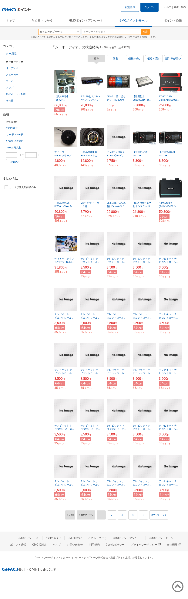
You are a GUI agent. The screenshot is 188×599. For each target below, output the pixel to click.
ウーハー (11, 81)
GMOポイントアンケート (86, 20)
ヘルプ (167, 7)
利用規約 (94, 544)
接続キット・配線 (16, 94)
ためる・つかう (42, 20)
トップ (10, 20)
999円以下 (12, 128)
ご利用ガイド (53, 538)
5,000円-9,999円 (15, 141)
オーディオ (12, 68)
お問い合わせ (75, 544)
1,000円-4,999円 (15, 134)
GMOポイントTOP (28, 538)
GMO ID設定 (180, 7)
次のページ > (158, 514)
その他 (9, 100)
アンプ (9, 87)
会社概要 (174, 544)
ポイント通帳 (173, 20)
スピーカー (12, 74)
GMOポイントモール (133, 20)
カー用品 (11, 53)
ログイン (149, 7)
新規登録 (130, 7)
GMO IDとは (75, 538)
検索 (145, 31)
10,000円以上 (13, 147)
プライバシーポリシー (146, 544)
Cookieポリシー (115, 544)
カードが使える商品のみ (20, 187)
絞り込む (15, 162)
